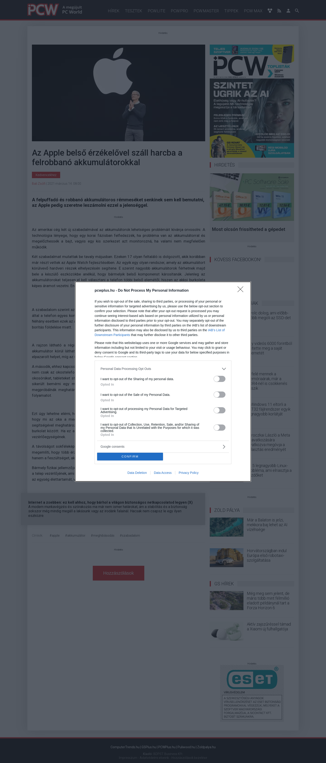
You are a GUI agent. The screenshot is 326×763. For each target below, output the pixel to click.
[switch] (219, 379)
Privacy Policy (189, 473)
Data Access (163, 473)
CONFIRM (130, 456)
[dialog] (163, 381)
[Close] (242, 290)
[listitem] (163, 368)
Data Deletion (137, 473)
